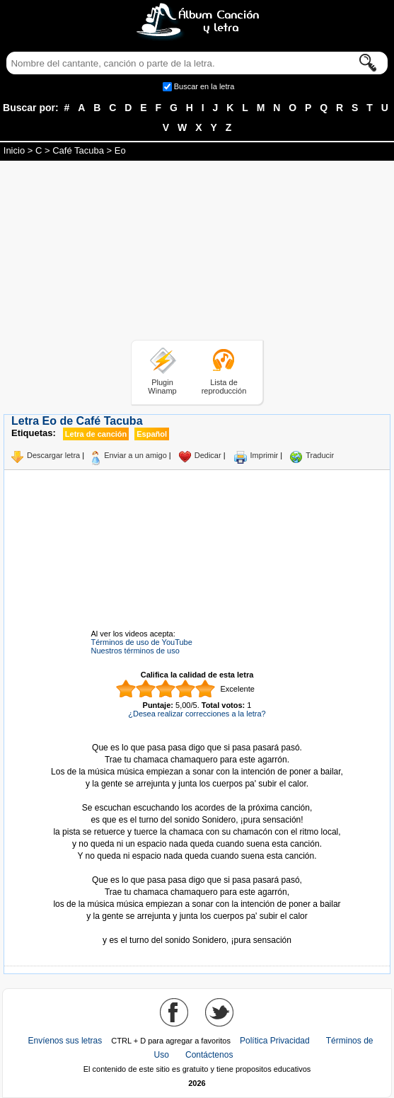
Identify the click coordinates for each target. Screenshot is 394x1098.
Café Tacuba (78, 150)
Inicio (14, 150)
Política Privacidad (275, 1041)
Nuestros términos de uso (135, 650)
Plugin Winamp (162, 386)
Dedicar (208, 455)
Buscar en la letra (204, 86)
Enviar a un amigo (135, 455)
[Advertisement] (197, 253)
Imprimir (264, 455)
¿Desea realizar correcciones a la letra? (196, 713)
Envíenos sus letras (65, 1041)
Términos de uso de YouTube (141, 642)
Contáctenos (209, 1055)
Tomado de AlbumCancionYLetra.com (197, 928)
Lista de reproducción (224, 386)
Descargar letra (53, 455)
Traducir (320, 455)
